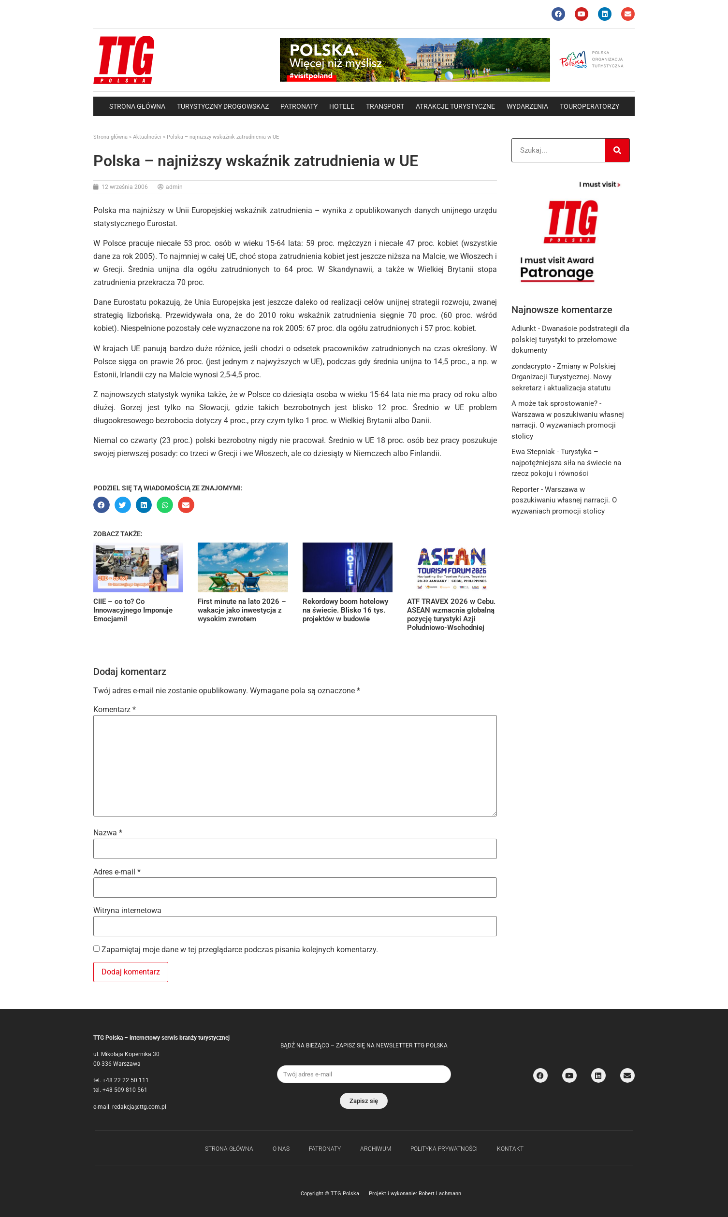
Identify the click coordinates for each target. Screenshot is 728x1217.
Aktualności (147, 137)
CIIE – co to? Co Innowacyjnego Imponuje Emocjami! (133, 610)
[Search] (617, 150)
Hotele (341, 106)
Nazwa (107, 833)
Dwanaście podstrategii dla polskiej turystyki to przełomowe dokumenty (570, 339)
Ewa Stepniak (533, 451)
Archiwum (375, 1148)
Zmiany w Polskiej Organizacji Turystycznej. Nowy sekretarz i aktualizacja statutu (563, 377)
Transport (385, 106)
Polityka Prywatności (444, 1148)
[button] (101, 505)
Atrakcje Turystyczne (455, 106)
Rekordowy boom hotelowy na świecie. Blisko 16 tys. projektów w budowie (345, 610)
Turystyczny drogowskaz (223, 106)
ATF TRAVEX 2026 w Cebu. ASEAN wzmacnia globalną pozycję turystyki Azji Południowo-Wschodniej (451, 614)
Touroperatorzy (589, 106)
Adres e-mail (117, 872)
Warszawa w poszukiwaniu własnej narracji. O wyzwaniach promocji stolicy (567, 425)
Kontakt (510, 1148)
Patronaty (299, 106)
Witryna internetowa (127, 911)
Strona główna (137, 106)
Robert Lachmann (440, 1193)
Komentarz (114, 710)
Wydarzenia (527, 106)
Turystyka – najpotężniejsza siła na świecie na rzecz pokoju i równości (566, 462)
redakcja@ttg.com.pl (139, 1106)
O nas (281, 1148)
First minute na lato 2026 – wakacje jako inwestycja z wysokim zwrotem (242, 610)
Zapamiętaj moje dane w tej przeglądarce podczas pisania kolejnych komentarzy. (240, 950)
